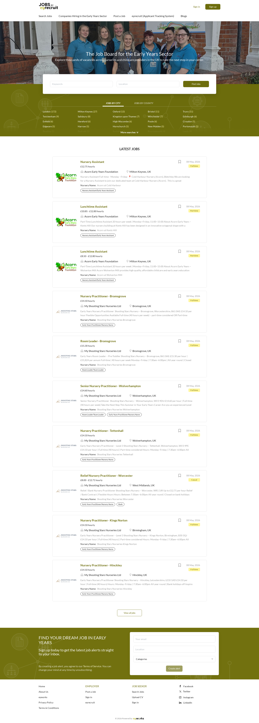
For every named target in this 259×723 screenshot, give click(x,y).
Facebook (188, 686)
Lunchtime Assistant (93, 206)
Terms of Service (92, 666)
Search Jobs (138, 691)
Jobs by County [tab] (143, 103)
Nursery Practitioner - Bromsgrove (103, 296)
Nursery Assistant (92, 162)
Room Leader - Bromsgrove (98, 341)
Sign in (196, 6)
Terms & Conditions (49, 707)
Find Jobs (196, 84)
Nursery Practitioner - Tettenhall (101, 430)
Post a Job (90, 691)
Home (42, 686)
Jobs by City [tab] (113, 103)
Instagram (188, 697)
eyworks (43, 697)
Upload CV (137, 697)
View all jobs (129, 613)
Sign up (213, 6)
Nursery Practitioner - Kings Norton (103, 520)
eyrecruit (90, 702)
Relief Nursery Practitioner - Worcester (106, 475)
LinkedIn (187, 702)
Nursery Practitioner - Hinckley (101, 565)
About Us (43, 691)
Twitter (184, 691)
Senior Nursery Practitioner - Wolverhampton (110, 386)
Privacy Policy (46, 702)
